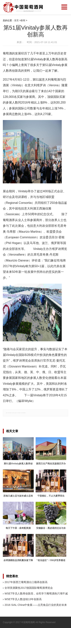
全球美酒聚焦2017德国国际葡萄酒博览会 (29, 587)
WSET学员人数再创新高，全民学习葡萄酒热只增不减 (36, 593)
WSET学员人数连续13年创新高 (23, 599)
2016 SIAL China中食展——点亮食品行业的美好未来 (36, 604)
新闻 (23, 20)
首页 (16, 20)
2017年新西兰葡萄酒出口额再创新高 (26, 582)
